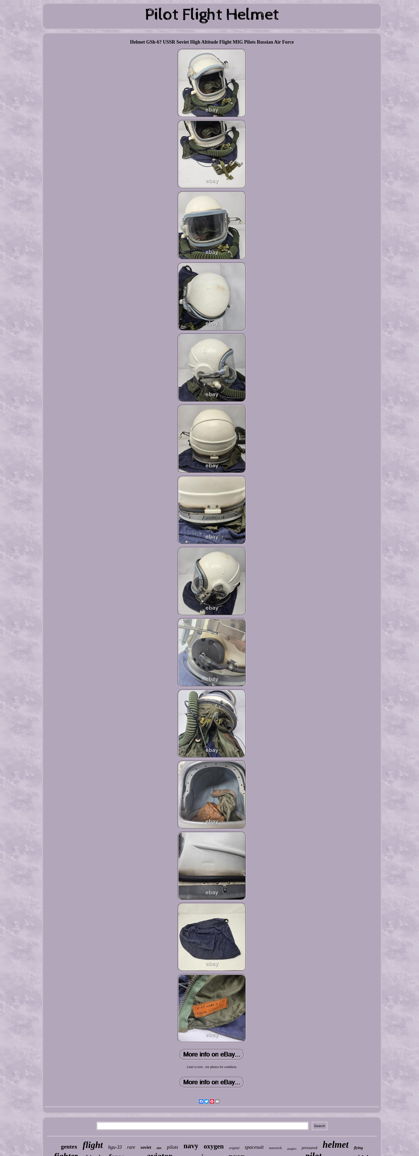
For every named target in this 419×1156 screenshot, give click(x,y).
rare (131, 1147)
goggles (291, 1148)
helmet (335, 1144)
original (234, 1148)
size (159, 1148)
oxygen (214, 1146)
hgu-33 (115, 1147)
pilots (172, 1147)
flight (93, 1145)
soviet (146, 1147)
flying (358, 1148)
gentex (69, 1146)
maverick (275, 1148)
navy (191, 1146)
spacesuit (254, 1147)
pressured (309, 1148)
